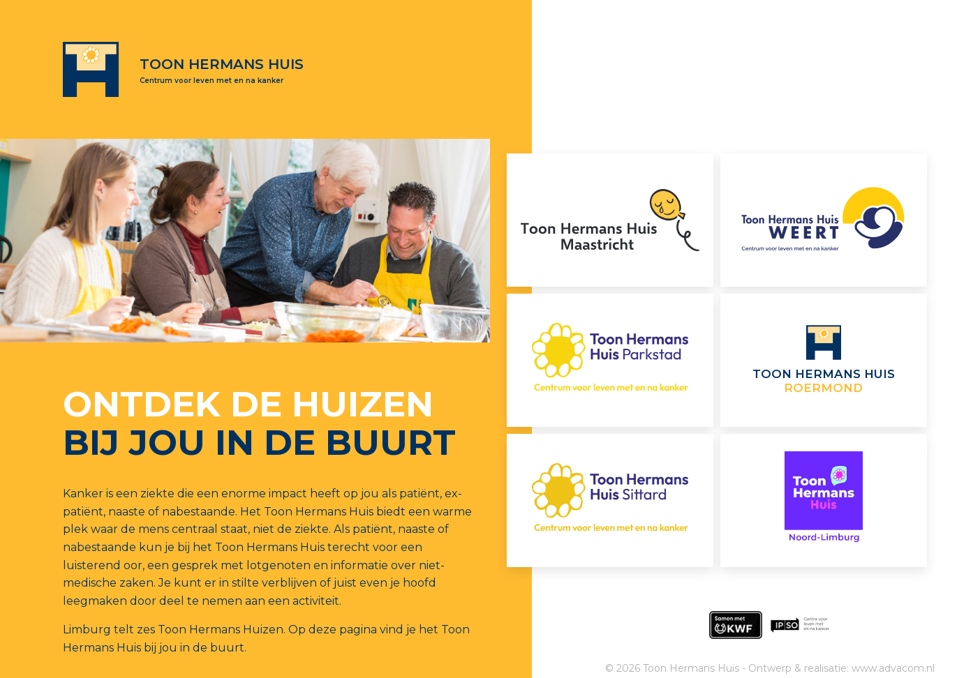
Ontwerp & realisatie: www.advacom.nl (841, 668)
